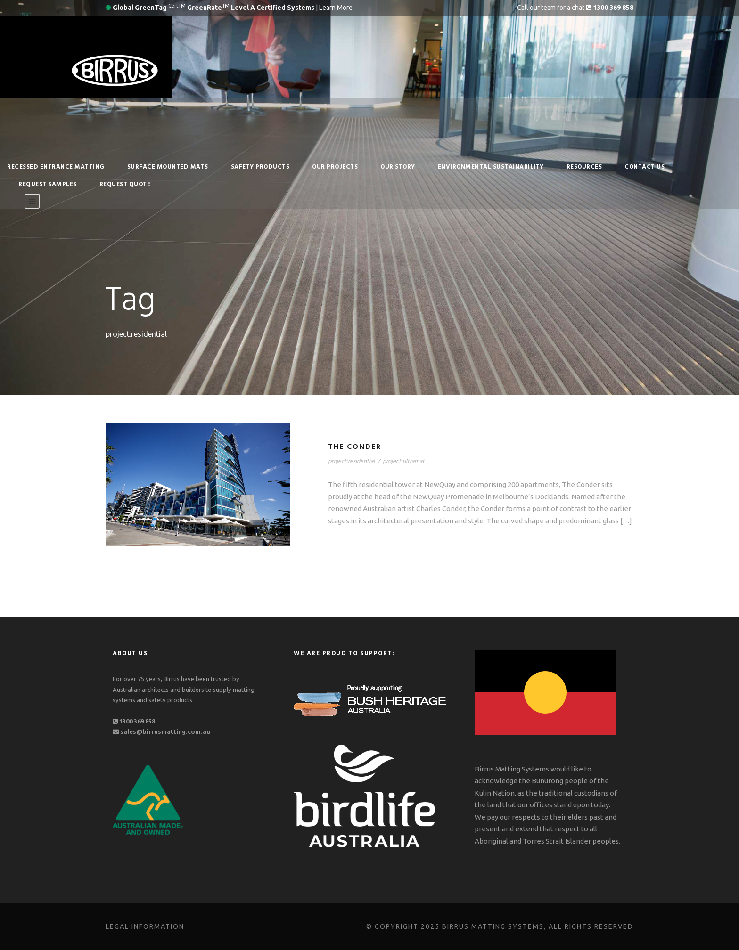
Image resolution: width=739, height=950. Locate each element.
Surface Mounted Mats (167, 167)
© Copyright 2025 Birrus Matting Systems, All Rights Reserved (499, 926)
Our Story (397, 167)
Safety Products (260, 167)
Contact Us (644, 167)
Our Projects (335, 167)
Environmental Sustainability (491, 167)
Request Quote (125, 184)
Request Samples (47, 184)
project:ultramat (404, 461)
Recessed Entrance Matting (56, 167)
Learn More (336, 7)
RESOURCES (584, 167)
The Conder (354, 447)
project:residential (351, 461)
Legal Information (145, 926)
